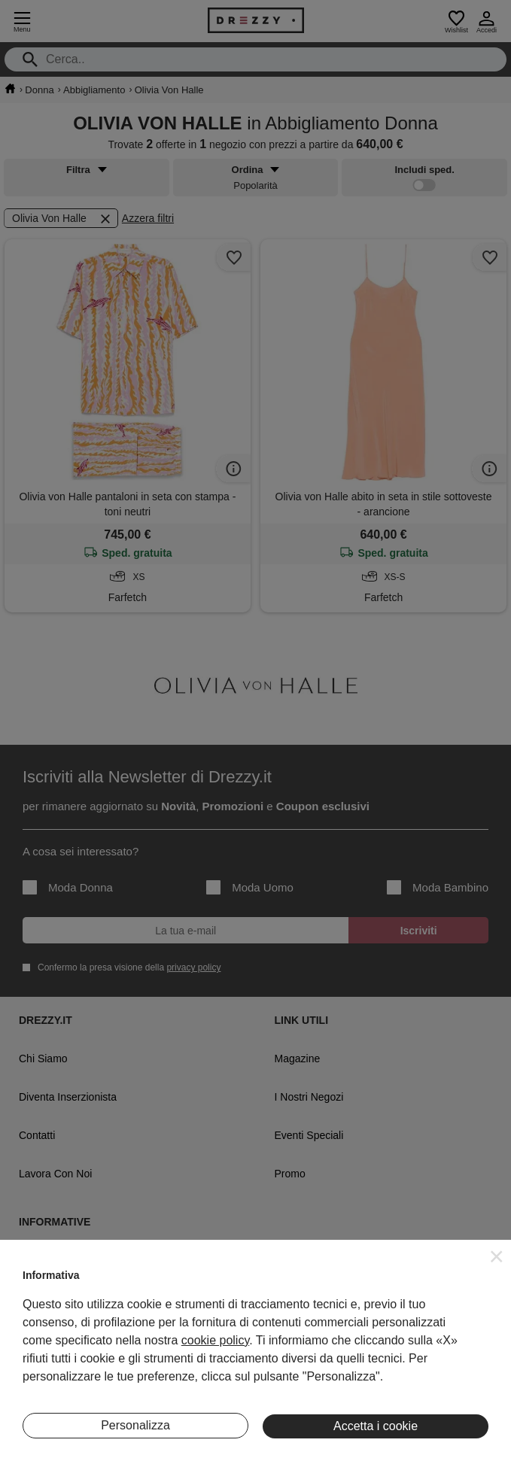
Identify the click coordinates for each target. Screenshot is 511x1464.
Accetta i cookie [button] (375, 1426)
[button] (496, 1256)
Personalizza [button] (135, 1425)
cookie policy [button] (215, 1340)
